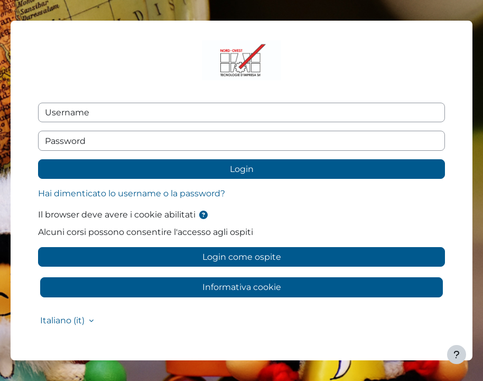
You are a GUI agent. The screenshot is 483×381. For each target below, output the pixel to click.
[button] (203, 215)
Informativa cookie (241, 287)
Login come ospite (241, 257)
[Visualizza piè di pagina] (456, 354)
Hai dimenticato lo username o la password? (131, 193)
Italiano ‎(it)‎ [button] (63, 320)
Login (242, 169)
